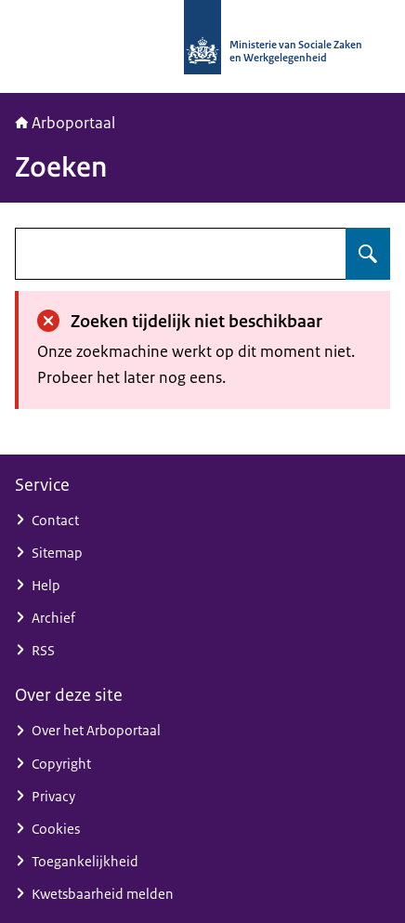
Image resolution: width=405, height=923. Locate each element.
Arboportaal (65, 122)
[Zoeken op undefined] (368, 254)
